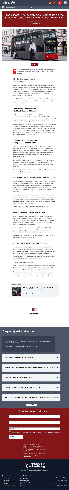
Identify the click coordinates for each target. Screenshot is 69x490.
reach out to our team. (32, 346)
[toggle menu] (65, 2)
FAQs (21, 484)
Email (10, 420)
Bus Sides (6, 480)
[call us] (60, 3)
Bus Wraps (7, 478)
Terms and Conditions (55, 432)
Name (10, 414)
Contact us (15, 262)
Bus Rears (6, 482)
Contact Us (23, 485)
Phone (10, 426)
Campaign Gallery (25, 482)
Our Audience (24, 478)
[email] (49, 3)
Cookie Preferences (61, 480)
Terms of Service (36, 440)
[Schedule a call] (54, 2)
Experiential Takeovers (10, 485)
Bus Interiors (7, 484)
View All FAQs (31, 404)
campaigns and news (10, 7)
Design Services (24, 480)
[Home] (3, 7)
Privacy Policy (41, 432)
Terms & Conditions (61, 478)
